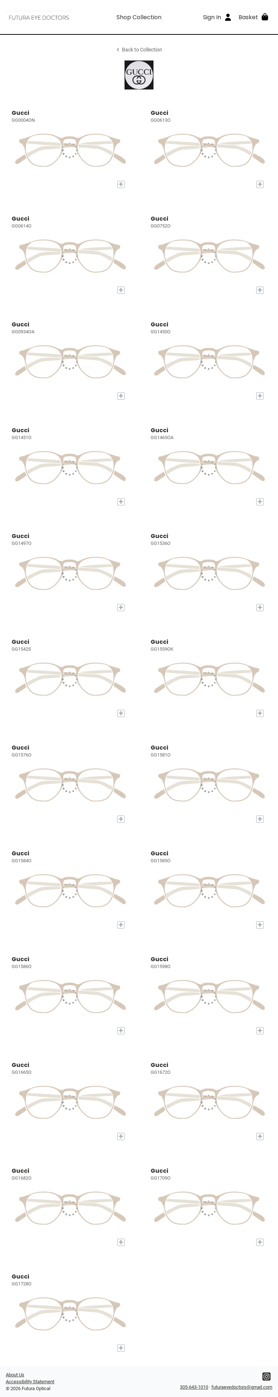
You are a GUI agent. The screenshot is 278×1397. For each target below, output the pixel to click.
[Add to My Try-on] (120, 184)
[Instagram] (266, 1378)
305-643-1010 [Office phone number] (194, 1387)
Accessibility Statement (30, 1381)
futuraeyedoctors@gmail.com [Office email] (241, 1387)
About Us (15, 1374)
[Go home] (39, 17)
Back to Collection (139, 50)
